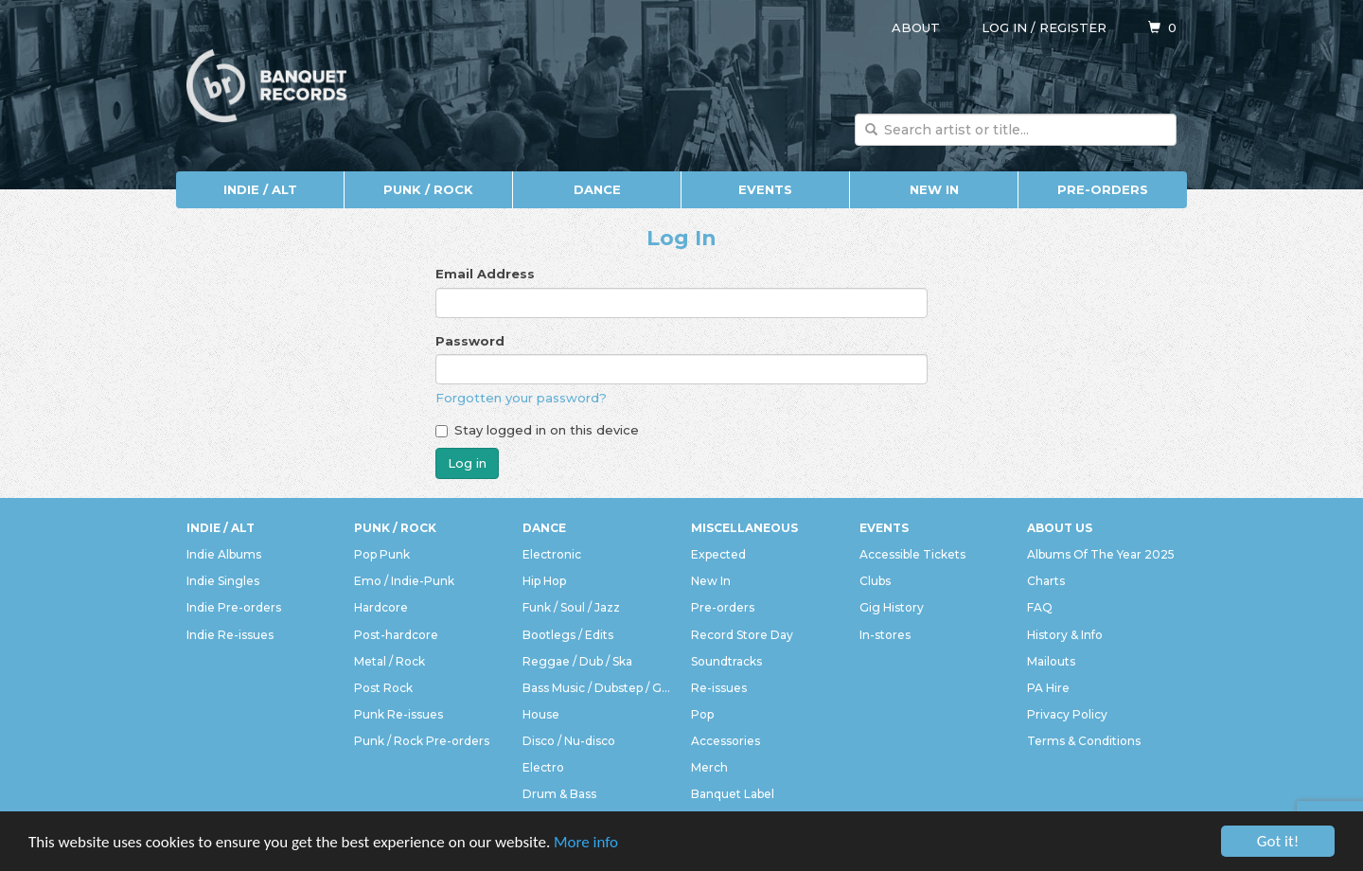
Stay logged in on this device (537, 429)
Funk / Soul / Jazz (571, 607)
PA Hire (1048, 688)
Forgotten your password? (521, 397)
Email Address (485, 273)
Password (469, 340)
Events (765, 189)
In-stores (885, 635)
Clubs (875, 581)
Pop (702, 714)
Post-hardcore (396, 635)
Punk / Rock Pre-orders (421, 741)
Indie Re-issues (230, 635)
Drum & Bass (559, 794)
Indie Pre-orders (233, 607)
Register (1072, 27)
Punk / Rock (428, 189)
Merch (709, 767)
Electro (543, 767)
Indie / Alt (260, 189)
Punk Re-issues (398, 714)
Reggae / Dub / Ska (577, 661)
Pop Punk (382, 554)
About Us (1059, 528)
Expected (718, 554)
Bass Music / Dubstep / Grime (597, 688)
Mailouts (1051, 661)
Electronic (551, 554)
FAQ (1040, 607)
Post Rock (383, 688)
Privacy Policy (1067, 714)
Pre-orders (1102, 189)
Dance (597, 189)
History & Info (1065, 635)
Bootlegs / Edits (567, 635)
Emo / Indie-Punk (404, 581)
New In (934, 189)
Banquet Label (732, 794)
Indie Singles (222, 581)
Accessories (725, 741)
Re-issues (719, 688)
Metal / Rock (389, 661)
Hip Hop (544, 581)
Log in (1004, 27)
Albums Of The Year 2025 (1101, 554)
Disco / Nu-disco (568, 741)
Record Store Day (742, 635)
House (540, 714)
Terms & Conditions (1084, 741)
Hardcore (381, 607)
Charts (1046, 581)
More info (586, 842)
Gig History (891, 607)
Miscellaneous (744, 528)
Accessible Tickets (912, 554)
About (916, 27)
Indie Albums (223, 554)
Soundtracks (726, 661)
